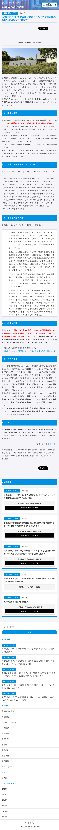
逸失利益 (5, 739)
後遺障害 (5, 733)
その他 (4, 778)
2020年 (5, 789)
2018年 (5, 800)
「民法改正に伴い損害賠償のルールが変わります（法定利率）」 (27, 351)
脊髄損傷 (5, 717)
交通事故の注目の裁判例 (13, 7)
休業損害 (5, 728)
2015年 (5, 817)
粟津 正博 (51, 444)
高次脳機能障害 (8, 711)
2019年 (5, 794)
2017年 (5, 806)
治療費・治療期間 (9, 722)
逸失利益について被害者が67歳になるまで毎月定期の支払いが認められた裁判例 (28, 648)
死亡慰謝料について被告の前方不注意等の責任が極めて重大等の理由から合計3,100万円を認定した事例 (28, 660)
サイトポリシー (30, 823)
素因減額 (5, 761)
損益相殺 (5, 756)
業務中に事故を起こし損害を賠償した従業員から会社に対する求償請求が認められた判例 (28, 684)
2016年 (5, 811)
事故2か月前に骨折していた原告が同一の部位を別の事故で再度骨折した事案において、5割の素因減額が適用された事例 (28, 672)
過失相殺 (5, 750)
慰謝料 (4, 745)
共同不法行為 (7, 767)
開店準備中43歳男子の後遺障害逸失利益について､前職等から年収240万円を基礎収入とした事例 (28, 696)
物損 (3, 772)
